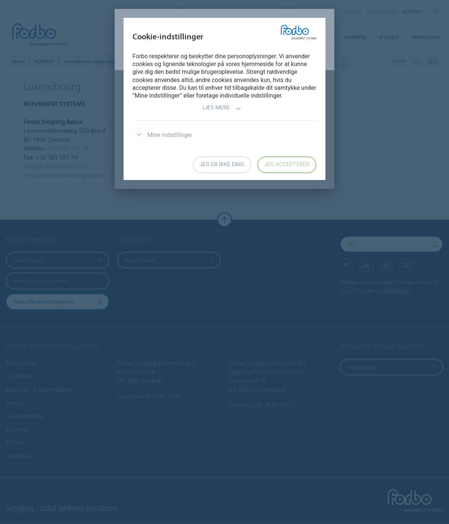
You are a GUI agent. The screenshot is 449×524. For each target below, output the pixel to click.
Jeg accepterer (286, 164)
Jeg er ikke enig (222, 164)
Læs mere (221, 108)
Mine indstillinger (162, 134)
